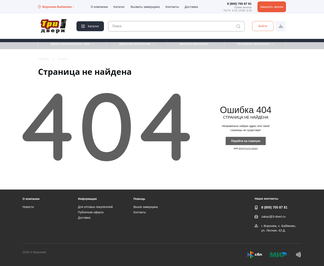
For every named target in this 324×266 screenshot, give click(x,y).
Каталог (119, 6)
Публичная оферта (91, 212)
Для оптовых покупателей (95, 207)
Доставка (191, 6)
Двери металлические (135, 43)
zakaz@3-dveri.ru (273, 216)
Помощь (139, 198)
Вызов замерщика (145, 207)
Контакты (172, 6)
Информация (87, 198)
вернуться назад (248, 148)
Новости (28, 207)
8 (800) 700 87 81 (239, 3)
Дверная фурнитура (193, 43)
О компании (99, 6)
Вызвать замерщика (145, 6)
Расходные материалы (253, 43)
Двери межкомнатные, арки (70, 43)
